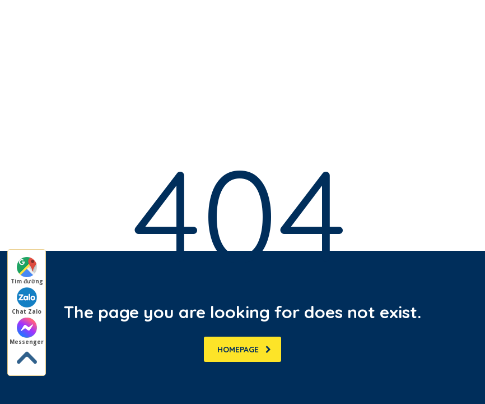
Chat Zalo (26, 301)
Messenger (27, 332)
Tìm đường (27, 271)
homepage (244, 350)
